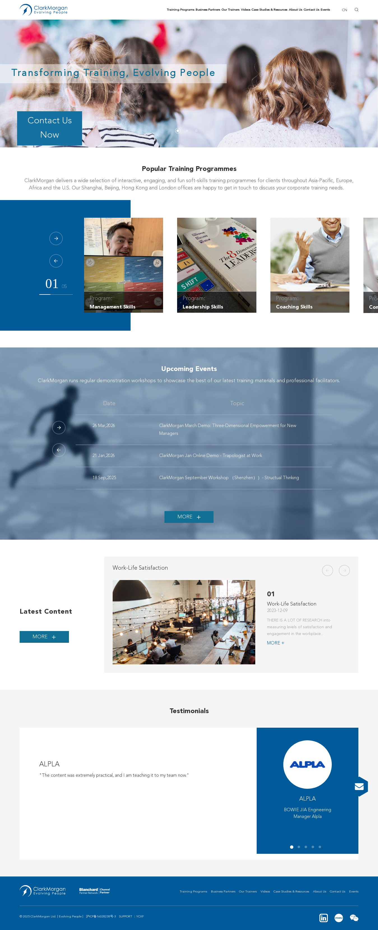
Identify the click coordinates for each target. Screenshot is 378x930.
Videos (245, 9)
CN (344, 10)
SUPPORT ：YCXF (131, 916)
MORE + (275, 643)
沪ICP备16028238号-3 (101, 916)
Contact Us (311, 9)
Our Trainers (230, 9)
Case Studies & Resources (269, 9)
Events (325, 9)
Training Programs (180, 9)
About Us (295, 9)
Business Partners (208, 9)
